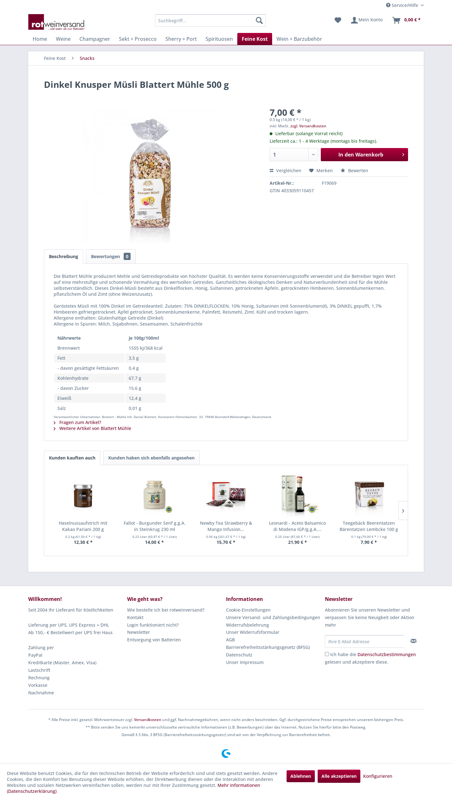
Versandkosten (147, 719)
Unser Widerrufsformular (252, 632)
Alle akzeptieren (339, 776)
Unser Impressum (245, 662)
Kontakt (135, 617)
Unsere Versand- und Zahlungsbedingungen (273, 617)
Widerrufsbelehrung (247, 625)
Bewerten (354, 170)
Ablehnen (300, 776)
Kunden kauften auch (72, 458)
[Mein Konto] (366, 20)
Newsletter (138, 632)
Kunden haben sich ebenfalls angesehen (151, 458)
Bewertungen (111, 256)
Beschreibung (63, 256)
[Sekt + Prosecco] (138, 39)
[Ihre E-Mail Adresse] (364, 641)
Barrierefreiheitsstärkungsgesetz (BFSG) (268, 647)
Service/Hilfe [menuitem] (402, 5)
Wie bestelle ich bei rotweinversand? (165, 610)
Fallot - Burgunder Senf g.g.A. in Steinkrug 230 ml (155, 526)
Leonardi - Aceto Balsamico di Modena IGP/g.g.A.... (297, 526)
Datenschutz (239, 655)
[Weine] (63, 39)
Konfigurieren (377, 776)
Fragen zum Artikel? (77, 422)
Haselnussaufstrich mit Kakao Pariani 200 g (83, 526)
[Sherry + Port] (181, 39)
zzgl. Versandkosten (308, 126)
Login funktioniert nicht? (153, 625)
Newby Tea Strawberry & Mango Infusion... (226, 526)
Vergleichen (285, 170)
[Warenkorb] (406, 20)
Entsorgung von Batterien (154, 640)
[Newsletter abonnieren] (413, 641)
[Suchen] (259, 20)
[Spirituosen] (219, 39)
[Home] (39, 39)
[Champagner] (95, 39)
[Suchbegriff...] (210, 20)
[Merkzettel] (337, 20)
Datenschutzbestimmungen (387, 654)
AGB (230, 640)
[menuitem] (210, 20)
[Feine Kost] (254, 39)
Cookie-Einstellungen (248, 610)
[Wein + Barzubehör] (299, 39)
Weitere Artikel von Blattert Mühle (92, 428)
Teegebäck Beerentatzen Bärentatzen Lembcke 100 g (369, 526)
